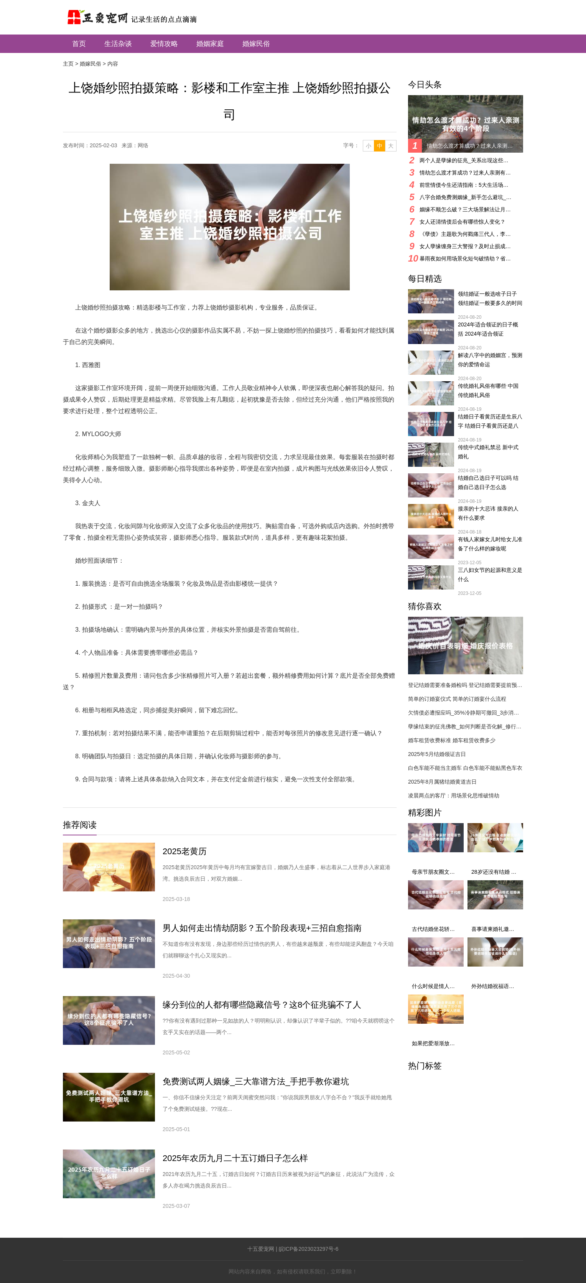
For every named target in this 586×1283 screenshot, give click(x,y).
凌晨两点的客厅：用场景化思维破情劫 (453, 795)
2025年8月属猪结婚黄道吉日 (442, 782)
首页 (79, 44)
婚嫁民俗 (256, 44)
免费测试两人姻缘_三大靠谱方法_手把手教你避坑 (256, 1081)
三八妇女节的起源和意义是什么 (490, 574)
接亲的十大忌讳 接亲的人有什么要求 (488, 513)
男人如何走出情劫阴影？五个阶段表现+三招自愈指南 (262, 928)
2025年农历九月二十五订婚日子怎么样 (235, 1158)
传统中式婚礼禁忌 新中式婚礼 (488, 452)
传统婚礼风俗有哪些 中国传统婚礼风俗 (488, 390)
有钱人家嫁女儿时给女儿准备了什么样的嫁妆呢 (490, 544)
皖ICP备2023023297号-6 (309, 1249)
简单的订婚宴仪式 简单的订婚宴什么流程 (457, 699)
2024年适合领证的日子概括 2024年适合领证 (488, 329)
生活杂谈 (118, 44)
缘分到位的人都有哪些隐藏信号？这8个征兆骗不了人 (262, 1005)
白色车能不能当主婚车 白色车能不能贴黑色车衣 (465, 768)
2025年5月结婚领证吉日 (437, 754)
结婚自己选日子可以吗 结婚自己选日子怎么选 (488, 482)
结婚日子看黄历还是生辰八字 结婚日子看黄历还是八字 (490, 421)
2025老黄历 (185, 851)
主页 (68, 64)
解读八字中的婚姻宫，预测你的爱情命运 (490, 359)
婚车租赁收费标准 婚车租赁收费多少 (451, 740)
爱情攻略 (164, 44)
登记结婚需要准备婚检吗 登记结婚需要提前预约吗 (465, 685)
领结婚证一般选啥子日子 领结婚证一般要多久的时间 (490, 298)
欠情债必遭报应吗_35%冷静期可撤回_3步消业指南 (465, 713)
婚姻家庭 (210, 44)
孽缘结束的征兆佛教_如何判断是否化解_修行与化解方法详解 (465, 726)
